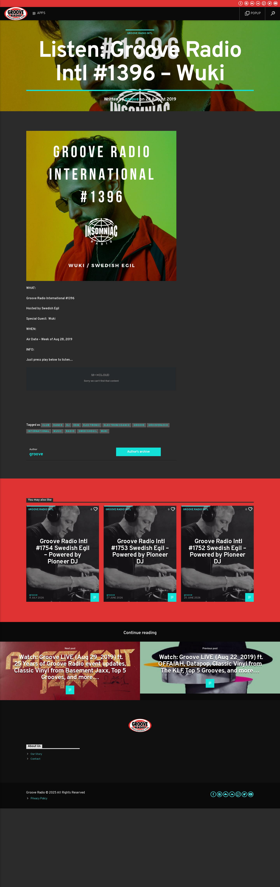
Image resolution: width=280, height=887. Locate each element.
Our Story (36, 832)
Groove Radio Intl (140, 72)
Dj (68, 503)
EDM (76, 503)
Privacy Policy (39, 877)
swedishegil (88, 509)
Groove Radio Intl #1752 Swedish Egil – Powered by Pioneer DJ (217, 630)
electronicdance (117, 503)
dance (57, 503)
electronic (91, 503)
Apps (41, 13)
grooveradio (158, 503)
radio (70, 509)
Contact (35, 837)
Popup (253, 13)
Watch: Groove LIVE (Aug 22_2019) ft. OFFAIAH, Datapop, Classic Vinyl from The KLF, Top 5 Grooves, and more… (210, 742)
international (39, 509)
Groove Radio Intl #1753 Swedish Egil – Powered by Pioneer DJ (140, 630)
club (45, 503)
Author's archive (138, 530)
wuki (104, 509)
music (57, 509)
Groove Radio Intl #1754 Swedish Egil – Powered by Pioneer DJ (63, 630)
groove (132, 139)
